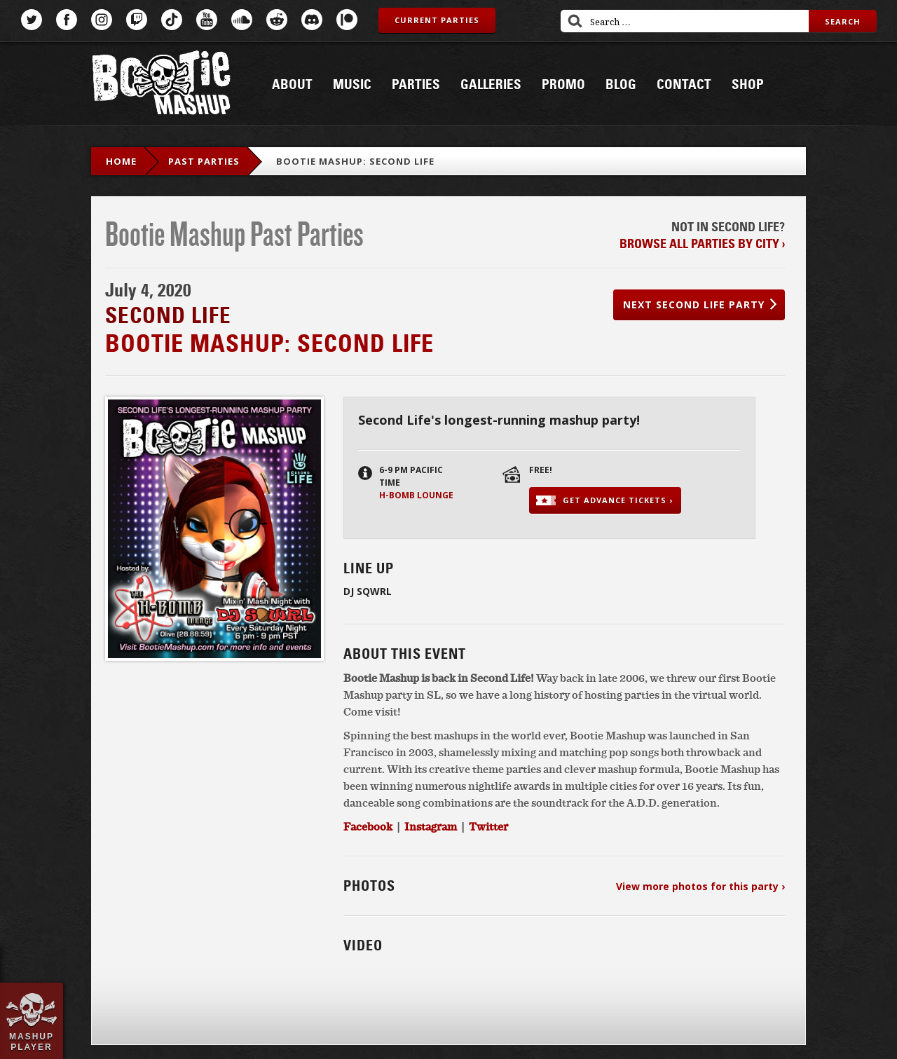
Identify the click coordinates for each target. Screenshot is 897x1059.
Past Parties (204, 161)
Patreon (346, 19)
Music (352, 85)
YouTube (206, 19)
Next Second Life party (694, 304)
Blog (620, 85)
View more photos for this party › (700, 886)
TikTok (171, 19)
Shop (748, 85)
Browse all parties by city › (702, 244)
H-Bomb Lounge (416, 495)
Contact (684, 85)
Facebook (66, 19)
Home (121, 161)
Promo (563, 85)
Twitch (136, 19)
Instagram (101, 19)
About (292, 85)
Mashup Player (31, 1041)
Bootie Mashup (161, 85)
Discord (311, 19)
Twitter (31, 19)
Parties (416, 85)
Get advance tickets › (618, 500)
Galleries (490, 85)
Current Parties (437, 20)
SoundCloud (241, 19)
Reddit (276, 19)
